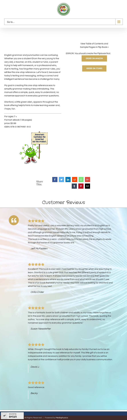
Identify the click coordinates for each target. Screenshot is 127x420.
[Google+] (87, 179)
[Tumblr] (74, 186)
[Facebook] (54, 179)
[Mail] (87, 186)
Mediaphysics (62, 418)
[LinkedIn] (68, 179)
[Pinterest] (80, 186)
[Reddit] (74, 179)
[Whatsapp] (81, 179)
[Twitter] (61, 179)
